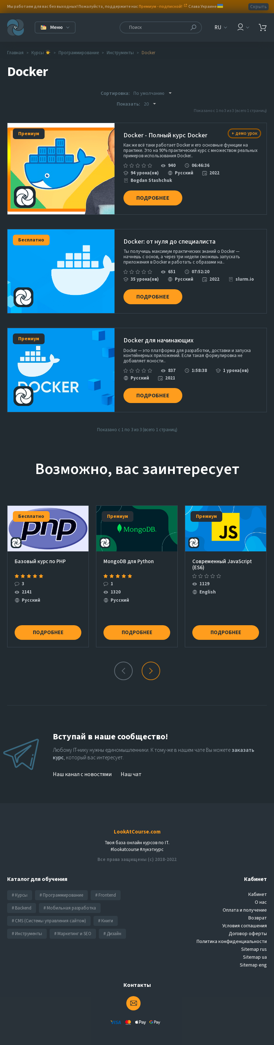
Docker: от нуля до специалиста (169, 239)
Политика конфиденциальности (232, 932)
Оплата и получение (245, 901)
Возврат (257, 909)
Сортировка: (115, 93)
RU (217, 27)
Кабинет (257, 885)
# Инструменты (27, 925)
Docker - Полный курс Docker (165, 135)
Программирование (79, 53)
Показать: (128, 104)
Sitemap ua (255, 948)
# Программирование (61, 886)
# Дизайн (112, 925)
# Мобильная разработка (70, 899)
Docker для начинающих (158, 334)
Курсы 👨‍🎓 (41, 53)
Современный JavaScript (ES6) (222, 555)
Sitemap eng (253, 956)
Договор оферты (248, 924)
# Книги (105, 912)
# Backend (21, 899)
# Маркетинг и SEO (72, 925)
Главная (15, 53)
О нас (261, 893)
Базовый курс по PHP (40, 552)
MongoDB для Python (128, 552)
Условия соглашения (244, 917)
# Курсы (19, 886)
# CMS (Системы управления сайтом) (49, 912)
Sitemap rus (254, 940)
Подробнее (155, 195)
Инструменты (120, 53)
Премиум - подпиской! (160, 7)
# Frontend (105, 886)
